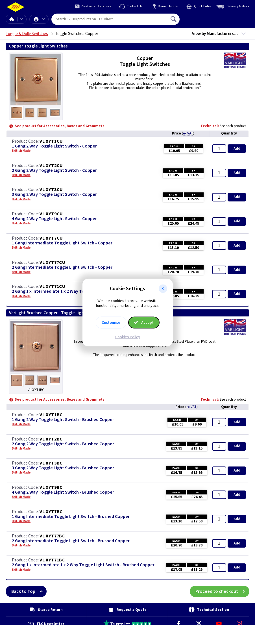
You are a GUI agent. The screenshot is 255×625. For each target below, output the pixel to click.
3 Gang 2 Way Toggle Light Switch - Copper (54, 194)
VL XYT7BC (51, 512)
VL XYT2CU (51, 165)
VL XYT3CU (51, 189)
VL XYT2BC (51, 439)
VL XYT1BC (51, 415)
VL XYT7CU (51, 238)
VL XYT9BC (51, 487)
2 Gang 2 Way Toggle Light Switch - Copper (54, 170)
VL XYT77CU (53, 262)
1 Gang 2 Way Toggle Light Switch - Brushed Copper (63, 419)
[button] (163, 289)
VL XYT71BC (52, 560)
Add (237, 148)
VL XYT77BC (52, 536)
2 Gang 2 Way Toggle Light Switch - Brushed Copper (63, 444)
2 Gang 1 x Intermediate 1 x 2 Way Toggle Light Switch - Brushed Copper (83, 565)
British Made (21, 151)
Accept (144, 322)
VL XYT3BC (51, 463)
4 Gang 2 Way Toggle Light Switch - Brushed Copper (63, 492)
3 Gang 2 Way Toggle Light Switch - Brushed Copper (63, 468)
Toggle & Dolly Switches (27, 34)
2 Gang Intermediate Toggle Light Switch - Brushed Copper (71, 541)
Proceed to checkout (222, 591)
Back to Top (29, 591)
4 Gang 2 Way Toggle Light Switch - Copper (54, 219)
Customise (111, 322)
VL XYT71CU (53, 286)
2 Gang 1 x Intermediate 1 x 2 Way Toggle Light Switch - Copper (74, 291)
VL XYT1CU (51, 141)
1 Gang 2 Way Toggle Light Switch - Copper (54, 146)
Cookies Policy (127, 337)
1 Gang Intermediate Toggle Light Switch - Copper (62, 243)
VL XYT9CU (51, 214)
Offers (43, 19)
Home (11, 19)
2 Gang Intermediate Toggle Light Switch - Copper (62, 267)
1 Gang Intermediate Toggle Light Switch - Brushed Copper (71, 516)
